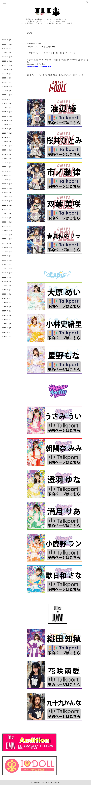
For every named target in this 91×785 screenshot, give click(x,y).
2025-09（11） (7, 74)
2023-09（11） (7, 175)
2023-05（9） (7, 192)
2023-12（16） (7, 163)
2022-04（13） (7, 247)
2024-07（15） (7, 133)
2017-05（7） (7, 319)
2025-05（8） (7, 91)
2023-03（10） (7, 201)
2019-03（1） (7, 290)
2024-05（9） (7, 141)
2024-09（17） (7, 124)
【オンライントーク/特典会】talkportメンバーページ (51, 52)
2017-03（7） (7, 328)
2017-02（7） (7, 332)
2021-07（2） (7, 285)
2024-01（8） (7, 158)
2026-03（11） (7, 48)
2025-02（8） (7, 103)
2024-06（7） (7, 137)
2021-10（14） (7, 273)
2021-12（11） (7, 264)
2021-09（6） (7, 277)
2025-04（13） (7, 95)
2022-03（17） (7, 251)
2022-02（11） (7, 256)
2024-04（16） (7, 146)
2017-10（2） (7, 298)
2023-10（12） (7, 171)
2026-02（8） (7, 52)
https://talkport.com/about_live (39, 66)
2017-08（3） (7, 307)
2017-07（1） (7, 311)
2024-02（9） (7, 154)
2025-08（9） (7, 78)
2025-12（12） (7, 61)
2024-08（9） (7, 129)
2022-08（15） (7, 230)
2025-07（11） (7, 82)
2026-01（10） (7, 57)
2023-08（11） (7, 179)
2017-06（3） (7, 315)
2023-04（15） (7, 196)
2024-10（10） (7, 120)
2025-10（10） (7, 69)
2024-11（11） (7, 116)
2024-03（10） (7, 150)
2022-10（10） (7, 222)
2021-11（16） (7, 268)
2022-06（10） (7, 239)
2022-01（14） (7, 260)
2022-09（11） (7, 226)
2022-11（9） (7, 218)
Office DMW (40, 782)
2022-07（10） (7, 235)
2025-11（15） (7, 65)
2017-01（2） (7, 336)
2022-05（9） (7, 243)
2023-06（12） (7, 188)
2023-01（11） (7, 209)
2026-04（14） (7, 44)
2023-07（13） (7, 184)
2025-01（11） (7, 107)
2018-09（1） (7, 294)
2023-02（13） (7, 205)
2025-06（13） (7, 86)
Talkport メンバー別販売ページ (41, 46)
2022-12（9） (7, 213)
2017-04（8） (7, 324)
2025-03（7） (7, 99)
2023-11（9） (7, 167)
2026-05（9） (7, 40)
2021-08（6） (7, 281)
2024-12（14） (7, 112)
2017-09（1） (7, 302)
